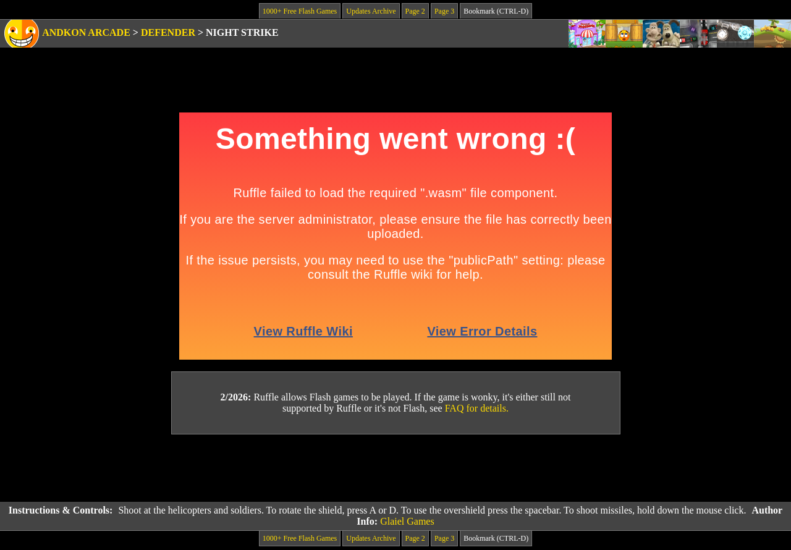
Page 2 (415, 11)
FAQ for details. (477, 408)
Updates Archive (371, 11)
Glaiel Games (407, 521)
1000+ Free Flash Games (300, 11)
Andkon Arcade (86, 32)
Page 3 (444, 11)
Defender (168, 32)
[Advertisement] (395, 468)
